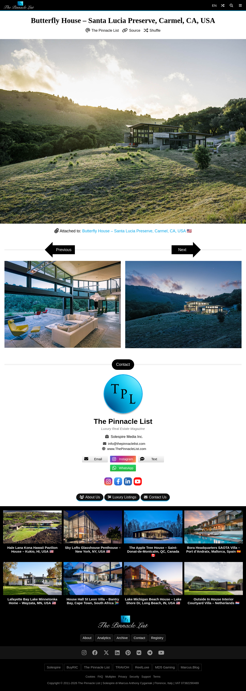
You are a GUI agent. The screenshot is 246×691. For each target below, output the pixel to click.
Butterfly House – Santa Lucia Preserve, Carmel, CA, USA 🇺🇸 (137, 231)
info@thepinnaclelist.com (126, 443)
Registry (157, 638)
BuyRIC (72, 667)
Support (146, 676)
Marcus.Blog (190, 667)
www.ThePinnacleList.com (126, 449)
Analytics (104, 638)
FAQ (100, 676)
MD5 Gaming (165, 667)
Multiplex (110, 676)
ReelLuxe (142, 667)
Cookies (90, 676)
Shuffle (155, 30)
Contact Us (155, 497)
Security (134, 676)
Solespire (54, 667)
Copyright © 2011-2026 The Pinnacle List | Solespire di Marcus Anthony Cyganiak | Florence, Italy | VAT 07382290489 (123, 683)
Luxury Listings (122, 497)
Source (134, 30)
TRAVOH (122, 667)
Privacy (122, 676)
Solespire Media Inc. (127, 437)
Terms (156, 676)
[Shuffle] (223, 5)
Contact (139, 638)
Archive (122, 638)
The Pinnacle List (105, 30)
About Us (90, 497)
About (87, 638)
